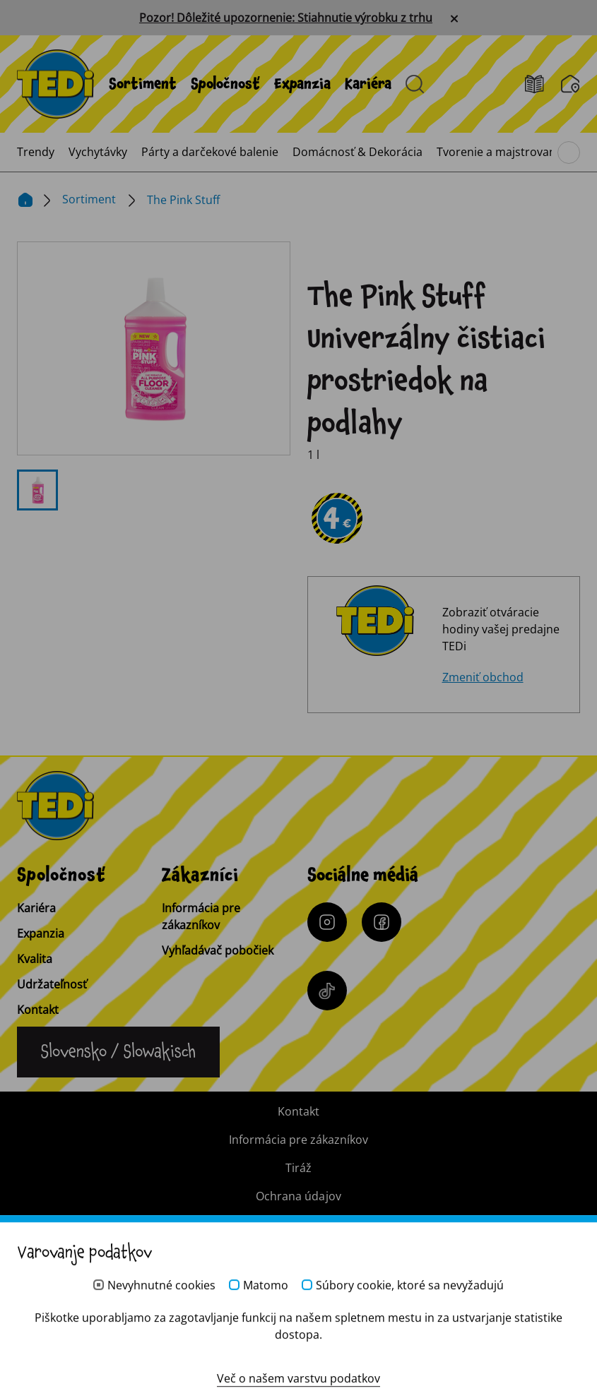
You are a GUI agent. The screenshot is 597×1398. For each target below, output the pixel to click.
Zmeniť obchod (483, 677)
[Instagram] (327, 922)
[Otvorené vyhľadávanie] (415, 84)
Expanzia (302, 84)
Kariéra (368, 84)
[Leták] (543, 84)
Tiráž (298, 1168)
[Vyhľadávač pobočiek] (570, 84)
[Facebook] (381, 922)
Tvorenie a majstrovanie (501, 152)
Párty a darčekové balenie (209, 152)
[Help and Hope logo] (299, 1331)
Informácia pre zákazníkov (201, 916)
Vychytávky (98, 152)
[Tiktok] (327, 990)
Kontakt (38, 1009)
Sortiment (143, 84)
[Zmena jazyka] (118, 1052)
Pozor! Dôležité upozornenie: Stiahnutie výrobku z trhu (285, 17)
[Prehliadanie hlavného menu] (568, 152)
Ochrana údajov (298, 1196)
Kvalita (34, 959)
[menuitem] (143, 84)
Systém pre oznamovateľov (298, 1224)
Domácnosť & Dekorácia (357, 152)
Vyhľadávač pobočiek (217, 950)
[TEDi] (55, 82)
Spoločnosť (225, 84)
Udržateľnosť (52, 984)
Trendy (35, 152)
